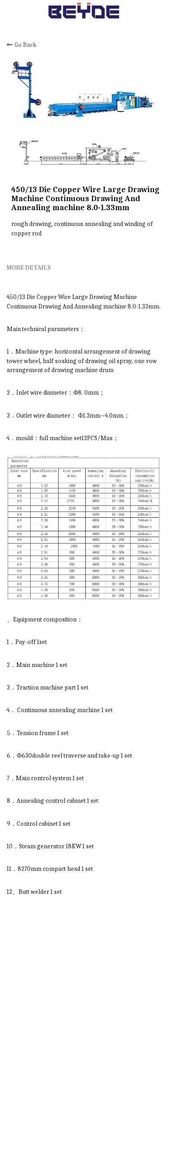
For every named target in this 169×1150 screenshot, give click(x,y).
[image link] (84, 10)
